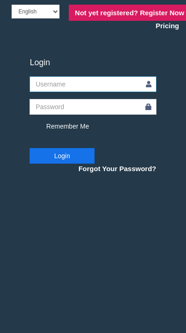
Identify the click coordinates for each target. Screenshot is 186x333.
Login (62, 156)
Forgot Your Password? (117, 169)
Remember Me (59, 127)
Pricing (167, 26)
